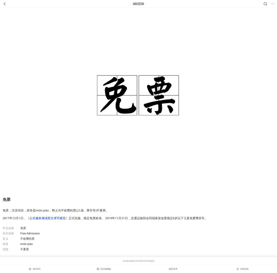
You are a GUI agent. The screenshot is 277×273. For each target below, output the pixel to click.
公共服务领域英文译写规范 (48, 218)
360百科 (138, 4)
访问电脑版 (104, 269)
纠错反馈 (242, 269)
